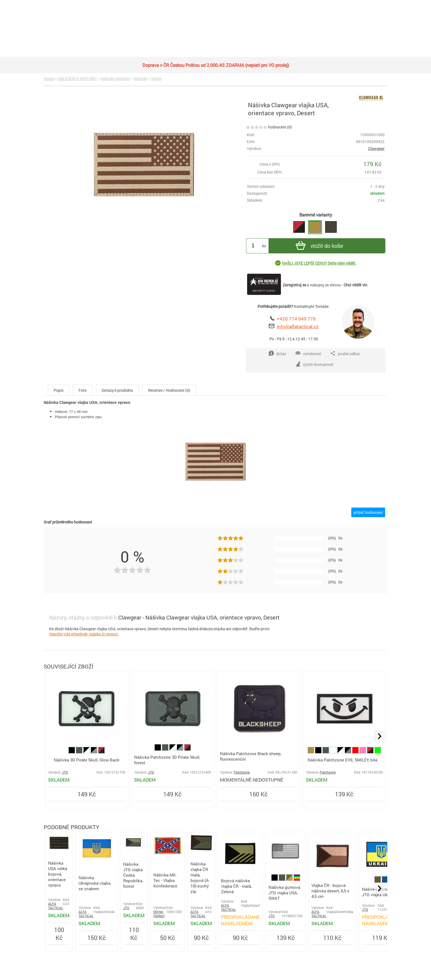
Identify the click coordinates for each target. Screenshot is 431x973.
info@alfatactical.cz (298, 326)
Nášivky (140, 78)
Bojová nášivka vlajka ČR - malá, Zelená (236, 886)
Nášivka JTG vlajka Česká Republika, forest (133, 875)
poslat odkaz (345, 353)
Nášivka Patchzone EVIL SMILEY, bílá (342, 760)
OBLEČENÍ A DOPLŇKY (77, 78)
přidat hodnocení (368, 512)
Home (49, 78)
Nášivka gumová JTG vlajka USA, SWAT (284, 892)
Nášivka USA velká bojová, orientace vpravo (57, 874)
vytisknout (308, 353)
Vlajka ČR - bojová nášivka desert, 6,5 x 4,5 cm (330, 890)
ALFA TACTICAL (55, 906)
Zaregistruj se (294, 284)
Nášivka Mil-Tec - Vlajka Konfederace (165, 880)
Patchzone (242, 772)
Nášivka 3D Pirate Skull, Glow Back (86, 760)
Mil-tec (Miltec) (159, 914)
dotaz (277, 353)
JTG (65, 772)
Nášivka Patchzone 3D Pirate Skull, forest (167, 759)
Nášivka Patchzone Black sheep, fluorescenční (250, 756)
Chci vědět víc (355, 284)
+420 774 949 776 (296, 319)
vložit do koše (318, 246)
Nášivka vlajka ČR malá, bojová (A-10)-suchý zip (200, 877)
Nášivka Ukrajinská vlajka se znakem (94, 883)
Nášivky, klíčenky (115, 78)
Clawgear (376, 148)
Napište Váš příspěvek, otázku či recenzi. (84, 634)
